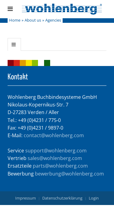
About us (33, 20)
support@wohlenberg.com (56, 150)
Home (14, 20)
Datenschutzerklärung (62, 198)
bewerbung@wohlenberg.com (69, 173)
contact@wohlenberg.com (54, 135)
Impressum (25, 198)
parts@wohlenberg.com (60, 165)
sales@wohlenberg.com (55, 158)
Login (94, 198)
